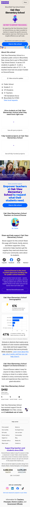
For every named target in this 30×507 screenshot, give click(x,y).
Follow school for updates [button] (15, 78)
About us (17, 439)
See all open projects (15, 130)
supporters (8, 483)
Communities (18, 447)
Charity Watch (5, 478)
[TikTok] (23, 500)
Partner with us (5, 447)
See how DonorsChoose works (15, 289)
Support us (4, 450)
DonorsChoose (5, 2)
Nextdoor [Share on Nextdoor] (25, 260)
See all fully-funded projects (15, 154)
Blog (16, 450)
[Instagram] (7, 500)
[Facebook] (17, 500)
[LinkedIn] (12, 500)
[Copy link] (4, 260)
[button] (4, 260)
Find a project (5, 439)
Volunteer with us (6, 452)
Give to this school (15, 44)
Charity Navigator (15, 478)
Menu (25, 2)
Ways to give (5, 455)
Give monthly (5, 442)
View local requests (11, 100)
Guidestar (25, 478)
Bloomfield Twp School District (15, 7)
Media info (17, 452)
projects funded (22, 483)
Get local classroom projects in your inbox (15, 504)
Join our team (18, 444)
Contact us (17, 455)
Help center (15, 433)
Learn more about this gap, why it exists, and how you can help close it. (15, 354)
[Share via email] (19, 260)
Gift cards (4, 444)
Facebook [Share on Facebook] (11, 260)
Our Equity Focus (19, 442)
